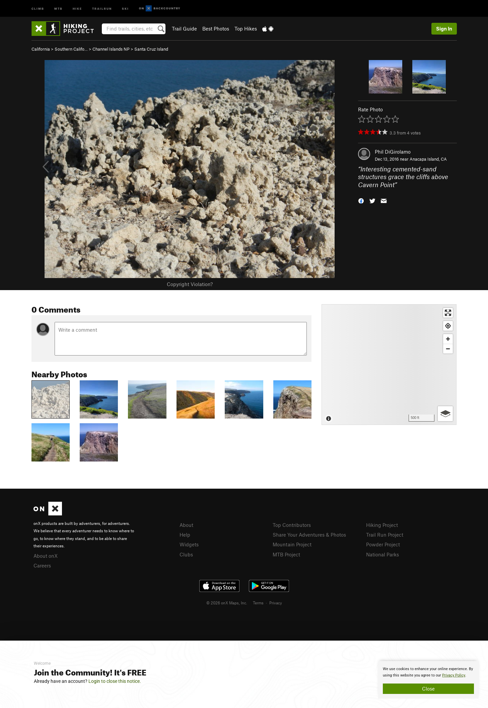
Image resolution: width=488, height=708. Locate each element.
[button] (361, 200)
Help (185, 535)
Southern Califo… (71, 49)
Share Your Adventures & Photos (309, 535)
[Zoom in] (448, 339)
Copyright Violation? (190, 284)
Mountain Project (292, 544)
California (40, 49)
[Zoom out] (448, 348)
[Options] (445, 413)
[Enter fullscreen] (448, 313)
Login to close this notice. (114, 681)
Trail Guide (184, 28)
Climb (37, 8)
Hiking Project (382, 525)
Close (428, 689)
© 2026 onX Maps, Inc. (226, 602)
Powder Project (383, 544)
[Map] (389, 365)
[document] (428, 680)
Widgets (189, 544)
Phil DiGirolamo (393, 152)
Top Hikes (245, 28)
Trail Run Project (384, 535)
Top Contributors (292, 525)
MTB (58, 8)
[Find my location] (448, 326)
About (186, 525)
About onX (45, 556)
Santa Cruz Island (151, 49)
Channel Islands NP (111, 49)
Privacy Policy (453, 675)
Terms (258, 602)
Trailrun (102, 8)
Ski (125, 8)
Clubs (186, 554)
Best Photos (215, 28)
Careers (42, 565)
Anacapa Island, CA (428, 159)
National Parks (382, 554)
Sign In (444, 28)
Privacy (275, 602)
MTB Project (286, 554)
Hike (77, 8)
